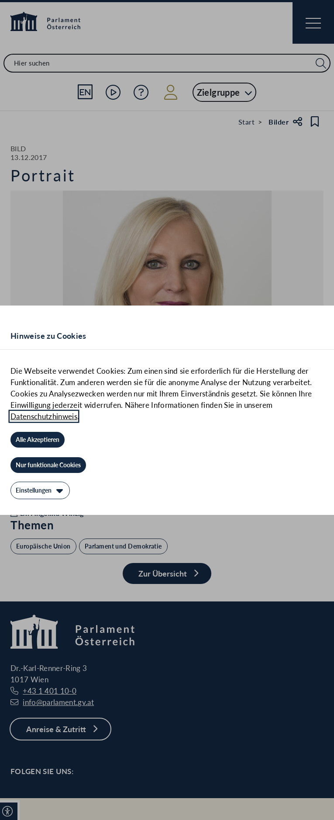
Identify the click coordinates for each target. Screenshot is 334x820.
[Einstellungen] (40, 490)
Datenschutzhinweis (43, 416)
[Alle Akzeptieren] (37, 440)
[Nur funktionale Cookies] (48, 465)
